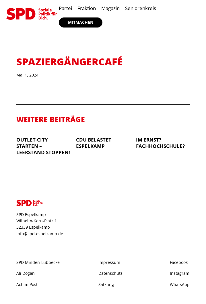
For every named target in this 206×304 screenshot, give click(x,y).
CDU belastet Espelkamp (93, 142)
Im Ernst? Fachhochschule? (160, 142)
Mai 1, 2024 (27, 75)
